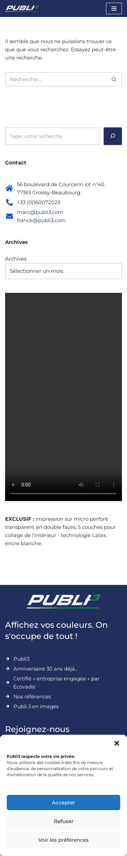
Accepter (63, 802)
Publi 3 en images (36, 706)
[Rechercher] (56, 79)
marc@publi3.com (40, 212)
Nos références (32, 696)
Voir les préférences (63, 840)
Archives (15, 258)
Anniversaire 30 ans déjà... (46, 668)
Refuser (63, 821)
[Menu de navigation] (114, 8)
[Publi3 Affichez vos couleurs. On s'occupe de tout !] (22, 8)
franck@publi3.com (41, 220)
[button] (116, 743)
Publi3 (21, 659)
